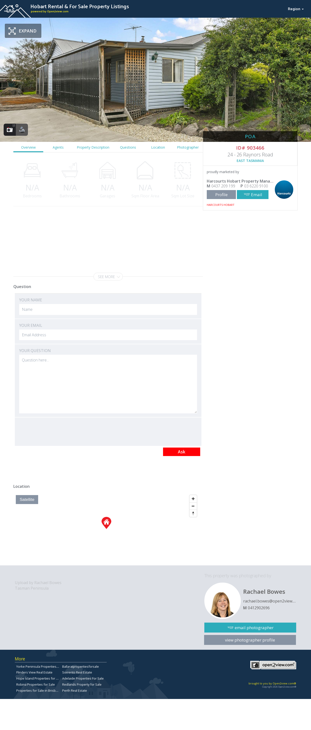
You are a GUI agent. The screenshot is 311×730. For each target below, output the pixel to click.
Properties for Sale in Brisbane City (41, 690)
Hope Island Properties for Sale (39, 678)
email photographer (254, 627)
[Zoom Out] (193, 506)
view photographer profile (250, 640)
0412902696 (259, 607)
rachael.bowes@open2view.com (269, 601)
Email (256, 194)
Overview (28, 147)
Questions (128, 147)
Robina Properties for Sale (35, 684)
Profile (221, 194)
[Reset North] (193, 513)
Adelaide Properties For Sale (83, 678)
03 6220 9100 (256, 186)
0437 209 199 (223, 186)
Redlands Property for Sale (82, 684)
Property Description (93, 147)
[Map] (106, 529)
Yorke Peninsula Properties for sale (42, 666)
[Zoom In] (193, 498)
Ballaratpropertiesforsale (80, 666)
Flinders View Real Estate (34, 672)
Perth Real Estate (74, 690)
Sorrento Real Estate (77, 672)
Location (158, 147)
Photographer (188, 147)
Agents (58, 147)
